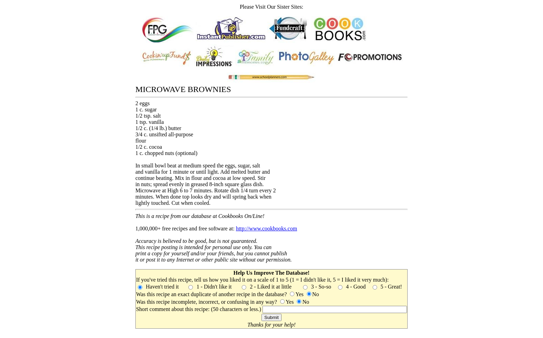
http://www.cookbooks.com (266, 228)
